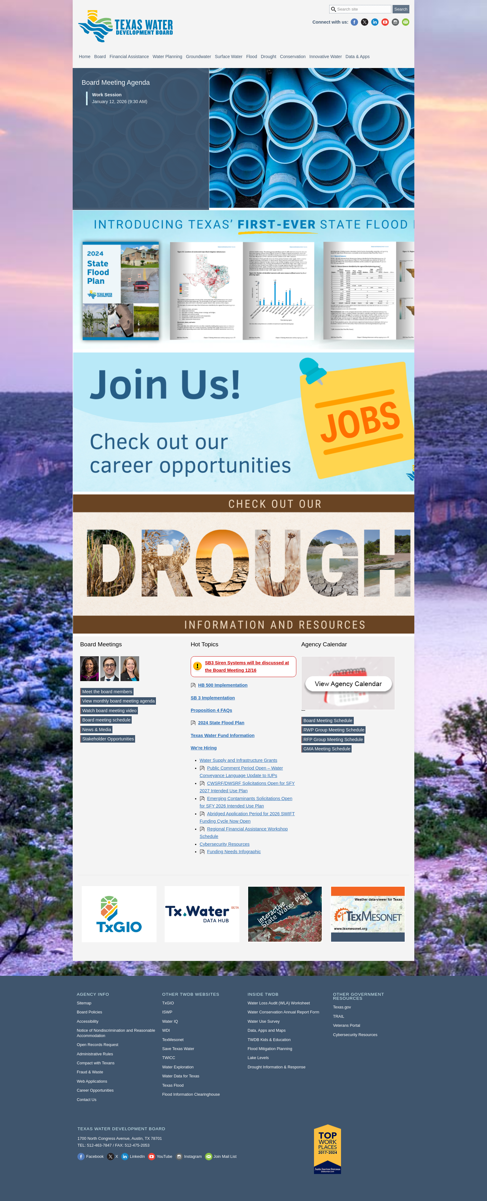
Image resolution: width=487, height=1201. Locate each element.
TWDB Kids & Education (269, 1039)
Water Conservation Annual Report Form (283, 1012)
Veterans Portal (346, 1025)
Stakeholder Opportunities (108, 738)
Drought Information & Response (276, 1067)
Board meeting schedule (106, 719)
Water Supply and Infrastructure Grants (238, 760)
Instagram (395, 22)
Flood (251, 56)
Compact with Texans (95, 1063)
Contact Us (86, 1099)
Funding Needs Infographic (234, 851)
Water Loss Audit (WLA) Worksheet (279, 1003)
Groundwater (198, 56)
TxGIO (168, 1003)
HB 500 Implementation (223, 685)
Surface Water (229, 56)
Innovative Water (325, 56)
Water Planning (167, 56)
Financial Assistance (129, 56)
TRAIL (338, 1016)
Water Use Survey (264, 1021)
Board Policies (89, 1012)
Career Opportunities (95, 1090)
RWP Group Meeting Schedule (333, 729)
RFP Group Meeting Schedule (333, 739)
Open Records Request (97, 1044)
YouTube (385, 22)
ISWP (167, 1012)
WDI (166, 1030)
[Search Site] (360, 9)
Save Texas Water (178, 1048)
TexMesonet (173, 1039)
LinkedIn (375, 22)
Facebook (354, 22)
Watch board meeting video (109, 710)
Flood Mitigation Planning (270, 1048)
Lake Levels (258, 1057)
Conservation (293, 56)
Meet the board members (107, 691)
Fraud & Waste (90, 1072)
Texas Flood (173, 1085)
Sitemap (84, 1003)
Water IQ (170, 1021)
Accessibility (87, 1021)
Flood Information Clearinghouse (191, 1094)
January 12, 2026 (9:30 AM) (144, 98)
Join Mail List (405, 22)
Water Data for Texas (180, 1076)
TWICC (168, 1057)
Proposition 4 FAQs (211, 710)
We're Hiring (204, 747)
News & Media (96, 729)
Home (84, 56)
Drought (268, 56)
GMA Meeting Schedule (326, 748)
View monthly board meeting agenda (118, 700)
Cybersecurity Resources (225, 844)
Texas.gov (342, 1007)
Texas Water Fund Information (222, 735)
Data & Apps (358, 56)
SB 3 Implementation (213, 697)
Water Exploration (177, 1067)
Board (100, 56)
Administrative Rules (95, 1054)
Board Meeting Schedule (328, 720)
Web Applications (92, 1081)
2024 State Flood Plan (221, 722)
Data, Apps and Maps (266, 1030)
